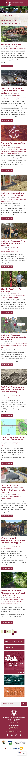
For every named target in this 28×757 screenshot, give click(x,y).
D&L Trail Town (19, 343)
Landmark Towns (5, 603)
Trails (10, 15)
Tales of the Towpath (6, 153)
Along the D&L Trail (10, 97)
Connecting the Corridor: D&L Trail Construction (13, 438)
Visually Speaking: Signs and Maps (12, 290)
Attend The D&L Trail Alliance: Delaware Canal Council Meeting (13, 592)
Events (25, 343)
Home (2, 15)
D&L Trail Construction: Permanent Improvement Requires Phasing (13, 389)
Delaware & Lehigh (14, 713)
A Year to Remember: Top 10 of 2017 (13, 144)
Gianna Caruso (16, 95)
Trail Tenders (11, 251)
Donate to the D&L (14, 680)
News (23, 295)
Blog (6, 15)
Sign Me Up (24, 703)
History (21, 601)
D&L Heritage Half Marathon (8, 151)
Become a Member (14, 692)
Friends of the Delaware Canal (12, 601)
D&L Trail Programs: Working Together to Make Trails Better (13, 337)
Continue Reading (7, 66)
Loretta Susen (16, 46)
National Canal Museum (20, 151)
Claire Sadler (16, 197)
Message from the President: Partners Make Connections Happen (13, 540)
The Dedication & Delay (12, 44)
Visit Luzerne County (14, 730)
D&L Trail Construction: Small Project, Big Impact (13, 194)
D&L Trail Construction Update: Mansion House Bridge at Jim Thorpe (12, 90)
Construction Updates (11, 48)
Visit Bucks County (14, 727)
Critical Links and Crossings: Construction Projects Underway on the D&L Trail (13, 489)
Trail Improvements (21, 48)
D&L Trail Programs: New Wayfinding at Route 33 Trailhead (13, 243)
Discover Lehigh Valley (14, 728)
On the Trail (4, 99)
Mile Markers (9, 249)
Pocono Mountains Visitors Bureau (14, 731)
